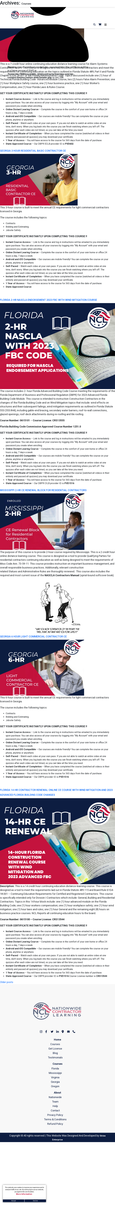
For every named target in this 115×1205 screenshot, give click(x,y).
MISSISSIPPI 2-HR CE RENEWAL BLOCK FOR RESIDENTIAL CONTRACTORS (43, 490)
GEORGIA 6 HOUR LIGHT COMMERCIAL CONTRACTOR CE (33, 636)
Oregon (55, 1086)
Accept (13, 1201)
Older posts (6, 982)
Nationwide (55, 1097)
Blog (55, 1053)
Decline (35, 1201)
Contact (55, 1110)
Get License (55, 1048)
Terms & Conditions (55, 1119)
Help (55, 1106)
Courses (55, 1044)
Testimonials (55, 1057)
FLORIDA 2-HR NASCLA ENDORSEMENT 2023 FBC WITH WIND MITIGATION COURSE (48, 299)
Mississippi (55, 1072)
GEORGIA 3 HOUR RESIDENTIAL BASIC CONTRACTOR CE (33, 150)
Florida (55, 1068)
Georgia (55, 1081)
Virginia (55, 1077)
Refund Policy (55, 1123)
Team (55, 1101)
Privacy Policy (55, 1114)
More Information (24, 1194)
